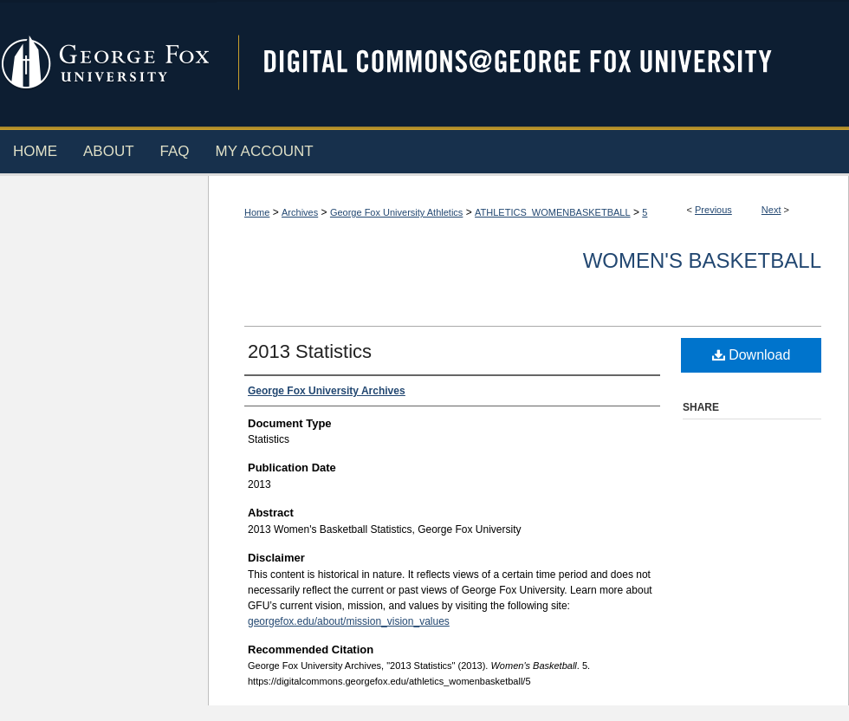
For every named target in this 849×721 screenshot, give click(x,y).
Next (771, 210)
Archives (300, 212)
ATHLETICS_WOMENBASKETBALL (553, 212)
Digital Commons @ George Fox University (533, 63)
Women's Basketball (702, 260)
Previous (713, 210)
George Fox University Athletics (396, 212)
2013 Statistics (310, 351)
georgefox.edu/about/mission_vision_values (349, 621)
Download (751, 355)
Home (256, 212)
